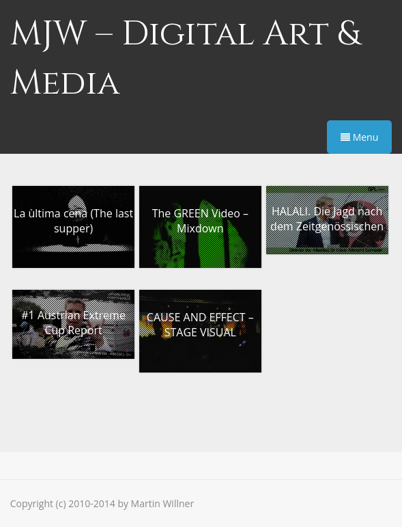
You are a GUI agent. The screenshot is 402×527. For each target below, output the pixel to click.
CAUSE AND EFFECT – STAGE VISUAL (200, 325)
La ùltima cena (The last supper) (73, 221)
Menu (359, 137)
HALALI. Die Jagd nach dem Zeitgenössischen (327, 219)
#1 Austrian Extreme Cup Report (73, 323)
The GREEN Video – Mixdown (200, 221)
